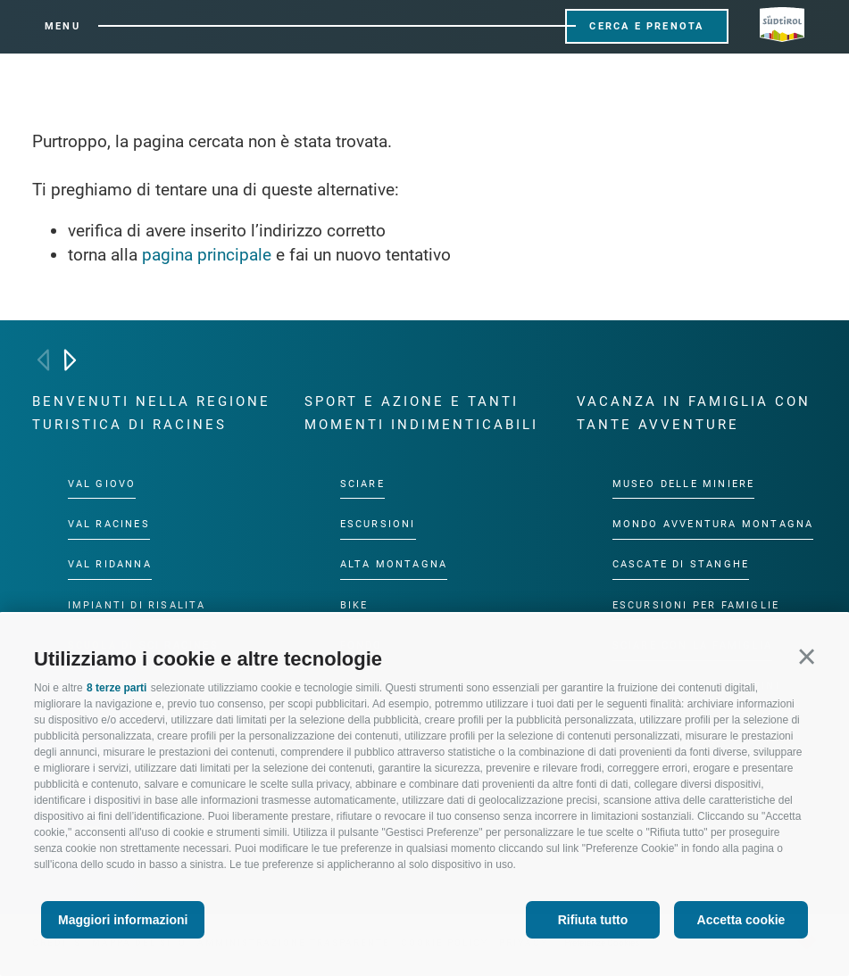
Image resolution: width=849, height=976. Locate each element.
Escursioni (378, 524)
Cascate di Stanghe (681, 564)
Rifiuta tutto (593, 920)
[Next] (70, 360)
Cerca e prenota (646, 26)
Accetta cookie (741, 920)
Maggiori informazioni (122, 920)
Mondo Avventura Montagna (713, 524)
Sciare (362, 484)
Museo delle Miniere (683, 484)
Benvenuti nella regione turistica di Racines (151, 413)
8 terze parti (116, 688)
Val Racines (109, 524)
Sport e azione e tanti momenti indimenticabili (421, 413)
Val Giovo (102, 484)
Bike (354, 605)
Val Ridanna (110, 564)
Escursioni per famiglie (696, 605)
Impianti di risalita (137, 605)
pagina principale (206, 254)
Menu (62, 26)
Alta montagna (394, 564)
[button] (806, 656)
